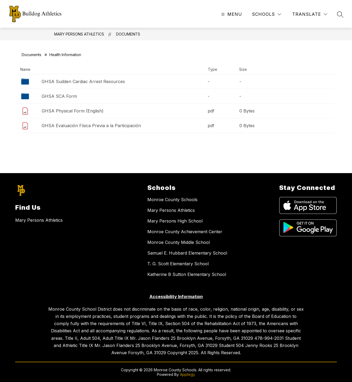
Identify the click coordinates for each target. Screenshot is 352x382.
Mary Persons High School (175, 221)
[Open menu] (231, 14)
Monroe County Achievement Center (184, 231)
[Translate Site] (310, 14)
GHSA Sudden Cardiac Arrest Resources (83, 81)
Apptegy (187, 374)
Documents (128, 34)
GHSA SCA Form (59, 96)
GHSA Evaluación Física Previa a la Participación (91, 125)
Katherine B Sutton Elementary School (186, 274)
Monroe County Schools (172, 199)
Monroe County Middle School (178, 242)
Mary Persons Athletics (79, 34)
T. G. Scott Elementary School (178, 263)
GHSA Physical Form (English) (73, 111)
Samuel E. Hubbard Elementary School (187, 253)
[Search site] (340, 14)
